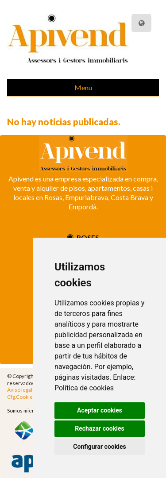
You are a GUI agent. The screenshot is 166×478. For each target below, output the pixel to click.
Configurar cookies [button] (99, 446)
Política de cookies (84, 388)
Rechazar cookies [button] (99, 428)
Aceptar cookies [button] (99, 410)
